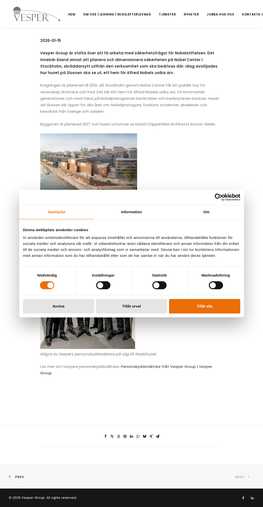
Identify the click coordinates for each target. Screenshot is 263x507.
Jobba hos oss (211, 14)
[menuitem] (63, 14)
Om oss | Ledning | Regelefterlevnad (108, 14)
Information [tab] (131, 211)
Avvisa (58, 306)
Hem (62, 14)
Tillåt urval (131, 306)
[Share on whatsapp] (138, 436)
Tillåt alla (205, 306)
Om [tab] (206, 211)
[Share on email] (158, 436)
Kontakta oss (246, 14)
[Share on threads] (119, 436)
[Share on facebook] (106, 436)
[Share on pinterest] (125, 436)
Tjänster (158, 14)
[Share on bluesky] (145, 436)
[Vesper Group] (32, 14)
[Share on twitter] (112, 436)
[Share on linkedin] (132, 436)
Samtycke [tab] (56, 211)
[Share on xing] (151, 436)
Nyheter (182, 14)
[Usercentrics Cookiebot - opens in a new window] (218, 197)
